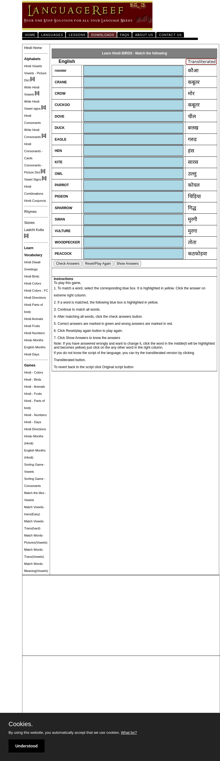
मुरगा (192, 231)
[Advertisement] (121, 615)
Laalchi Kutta (34, 230)
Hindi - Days (32, 422)
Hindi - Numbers (35, 415)
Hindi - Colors (33, 372)
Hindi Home (33, 48)
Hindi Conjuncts (35, 200)
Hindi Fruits (32, 326)
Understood (26, 746)
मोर (191, 93)
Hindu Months (33, 340)
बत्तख (193, 128)
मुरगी (192, 219)
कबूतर (194, 82)
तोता (192, 242)
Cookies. (21, 724)
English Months (34, 347)
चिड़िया (194, 196)
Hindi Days (31, 354)
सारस (193, 162)
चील (192, 116)
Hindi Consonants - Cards (33, 151)
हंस (191, 151)
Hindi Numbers (34, 333)
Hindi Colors (32, 283)
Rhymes (30, 212)
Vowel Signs (32, 179)
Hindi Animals (33, 319)
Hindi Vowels (33, 66)
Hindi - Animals (34, 386)
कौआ (193, 70)
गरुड (192, 139)
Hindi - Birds (32, 379)
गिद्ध (192, 208)
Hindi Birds (31, 276)
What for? (129, 732)
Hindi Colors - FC (36, 290)
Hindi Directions (35, 297)
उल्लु (192, 174)
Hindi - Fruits (33, 393)
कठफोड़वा (197, 254)
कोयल (194, 185)
